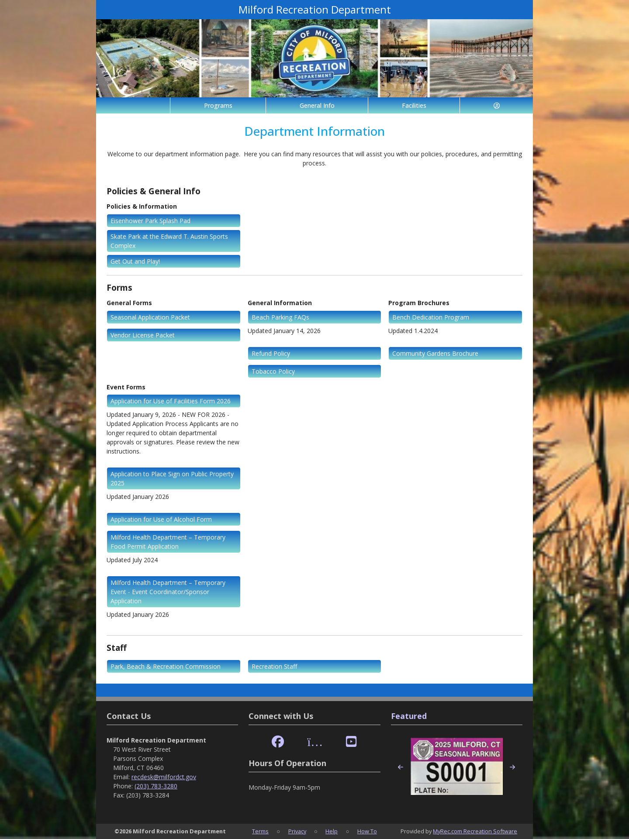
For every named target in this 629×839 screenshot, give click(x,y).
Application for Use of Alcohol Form (161, 519)
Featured (409, 716)
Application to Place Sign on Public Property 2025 (172, 478)
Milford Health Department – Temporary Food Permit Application (168, 541)
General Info (317, 105)
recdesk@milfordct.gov (163, 777)
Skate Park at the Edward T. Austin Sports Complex (169, 241)
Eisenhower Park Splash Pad (150, 221)
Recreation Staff (274, 666)
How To (367, 831)
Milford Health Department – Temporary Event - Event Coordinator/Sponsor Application (168, 591)
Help (331, 831)
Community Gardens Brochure (435, 353)
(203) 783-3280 (156, 786)
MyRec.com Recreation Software (475, 831)
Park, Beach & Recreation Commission (166, 666)
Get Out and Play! (135, 261)
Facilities (414, 105)
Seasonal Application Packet (150, 317)
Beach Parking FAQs (280, 317)
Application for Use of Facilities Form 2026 (171, 401)
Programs (218, 105)
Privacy (297, 831)
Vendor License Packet (143, 335)
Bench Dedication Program (430, 317)
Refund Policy (271, 353)
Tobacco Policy (273, 371)
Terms (260, 831)
